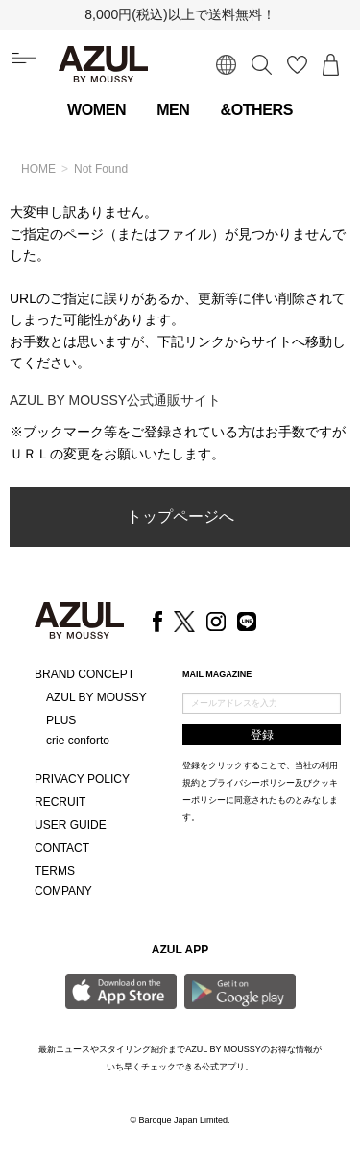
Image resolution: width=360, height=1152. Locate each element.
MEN (172, 110)
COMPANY (63, 891)
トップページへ (180, 516)
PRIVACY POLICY (82, 779)
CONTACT (62, 848)
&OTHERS (257, 110)
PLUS (61, 720)
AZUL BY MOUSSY (96, 697)
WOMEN (96, 110)
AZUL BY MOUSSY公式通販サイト (115, 400)
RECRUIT (60, 802)
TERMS (55, 871)
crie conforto (77, 740)
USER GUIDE (71, 825)
